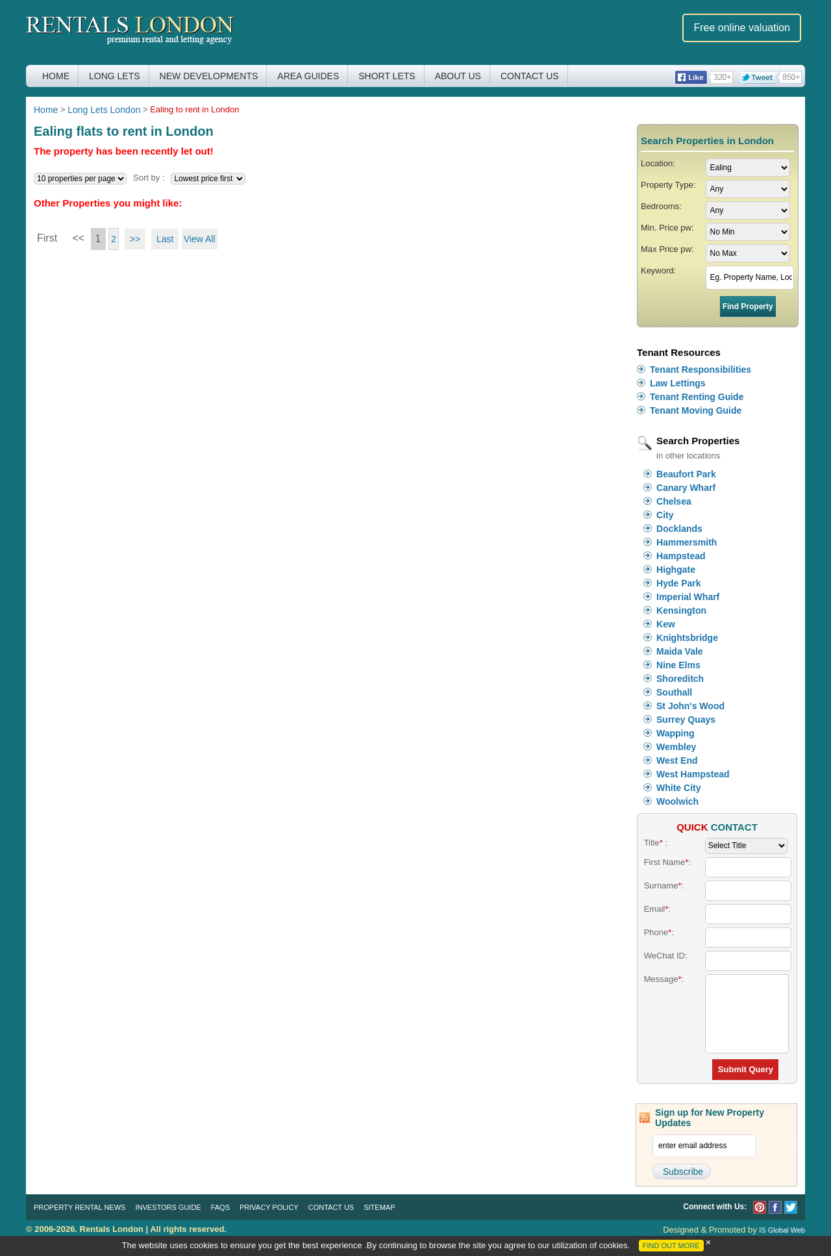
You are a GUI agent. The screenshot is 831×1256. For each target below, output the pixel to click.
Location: (658, 163)
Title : (655, 843)
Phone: (659, 932)
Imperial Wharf (687, 597)
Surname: (664, 885)
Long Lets (114, 76)
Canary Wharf (685, 488)
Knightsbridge (687, 638)
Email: (657, 909)
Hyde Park (678, 583)
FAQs (220, 1207)
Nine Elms (678, 665)
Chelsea (673, 501)
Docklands (679, 528)
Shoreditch (680, 678)
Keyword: (658, 270)
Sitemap (379, 1207)
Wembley (676, 747)
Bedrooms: (661, 206)
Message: (664, 979)
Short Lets (386, 76)
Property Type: (668, 185)
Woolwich (677, 801)
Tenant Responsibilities (700, 369)
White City (678, 788)
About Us (458, 76)
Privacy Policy (269, 1207)
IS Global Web (782, 1230)
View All (200, 239)
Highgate (675, 569)
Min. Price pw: (667, 227)
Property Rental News (79, 1207)
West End (677, 760)
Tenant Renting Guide (696, 397)
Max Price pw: (667, 249)
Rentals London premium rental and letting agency (130, 31)
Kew (665, 624)
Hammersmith (686, 542)
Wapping (675, 733)
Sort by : (148, 177)
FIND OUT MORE (671, 1246)
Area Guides (308, 76)
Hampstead (680, 556)
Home (55, 76)
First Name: (667, 862)
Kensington (681, 610)
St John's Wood (690, 706)
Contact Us (530, 76)
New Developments (209, 76)
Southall (674, 692)
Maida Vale (679, 651)
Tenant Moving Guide (695, 410)
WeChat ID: (666, 956)
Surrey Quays (685, 719)
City (664, 515)
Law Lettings (678, 383)
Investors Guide (168, 1207)
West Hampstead (693, 774)
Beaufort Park (686, 474)
